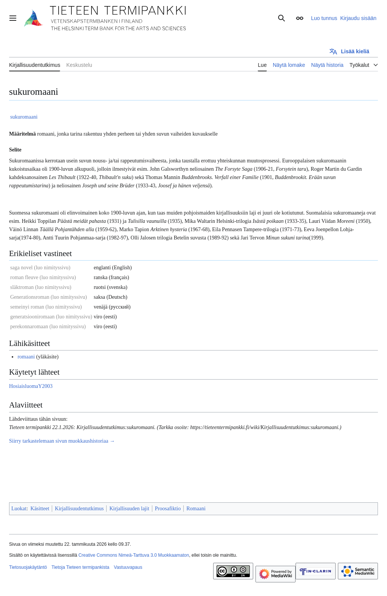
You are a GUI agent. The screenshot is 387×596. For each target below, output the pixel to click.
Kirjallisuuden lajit (129, 508)
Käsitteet (40, 508)
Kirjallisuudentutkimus (79, 508)
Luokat (18, 508)
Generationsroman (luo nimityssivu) (48, 297)
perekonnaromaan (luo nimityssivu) (48, 326)
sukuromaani (23, 117)
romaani (26, 357)
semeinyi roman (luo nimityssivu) (46, 307)
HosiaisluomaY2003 (31, 386)
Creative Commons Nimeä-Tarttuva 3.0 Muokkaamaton (133, 555)
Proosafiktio (168, 508)
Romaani (196, 508)
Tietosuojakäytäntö (28, 567)
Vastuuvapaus (128, 567)
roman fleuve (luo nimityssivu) (43, 277)
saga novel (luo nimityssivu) (40, 267)
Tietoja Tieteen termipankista (80, 567)
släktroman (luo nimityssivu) (40, 287)
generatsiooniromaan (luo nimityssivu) (51, 317)
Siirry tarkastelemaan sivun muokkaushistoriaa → (62, 441)
